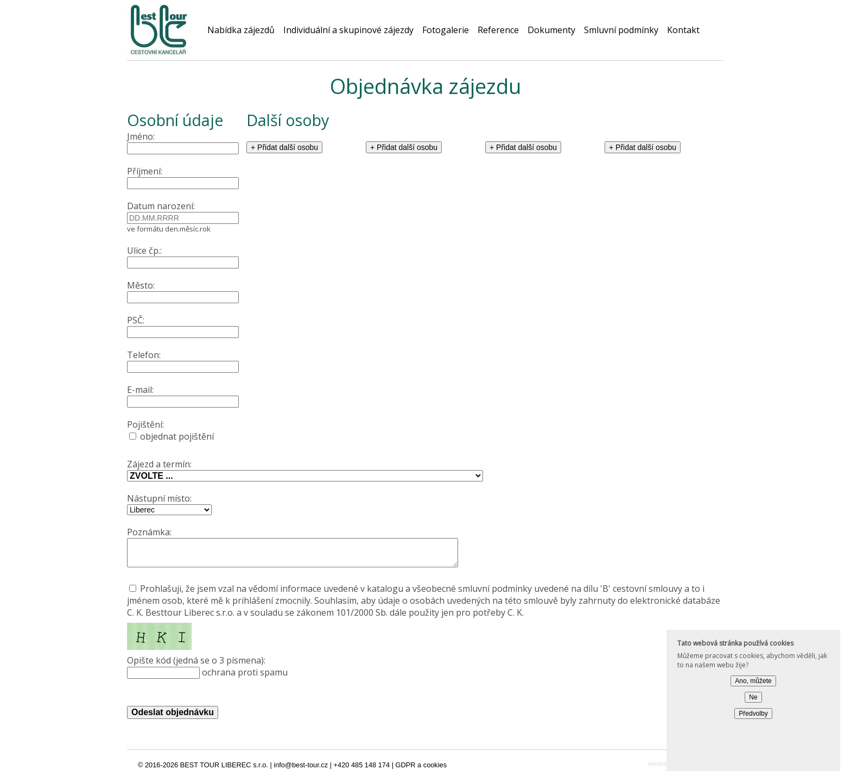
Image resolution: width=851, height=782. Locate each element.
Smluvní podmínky (621, 30)
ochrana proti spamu (425, 671)
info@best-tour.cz (301, 770)
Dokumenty (551, 30)
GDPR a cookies (421, 770)
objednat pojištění (186, 430)
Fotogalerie (445, 30)
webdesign (661, 769)
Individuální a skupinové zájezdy (348, 30)
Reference (498, 30)
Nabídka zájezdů (241, 30)
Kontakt (683, 30)
